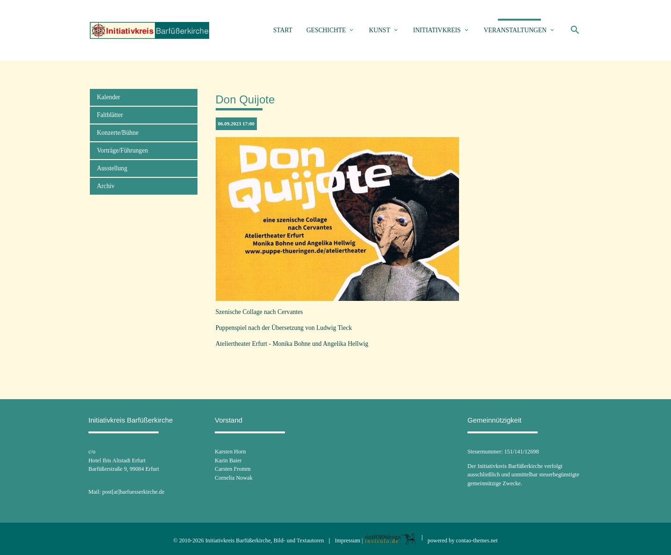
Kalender (108, 97)
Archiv (106, 186)
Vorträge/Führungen (122, 150)
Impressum (347, 540)
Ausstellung (112, 168)
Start (282, 30)
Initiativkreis (437, 30)
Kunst (379, 30)
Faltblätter (110, 114)
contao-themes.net (476, 540)
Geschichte (326, 30)
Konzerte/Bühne (118, 132)
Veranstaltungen (515, 30)
